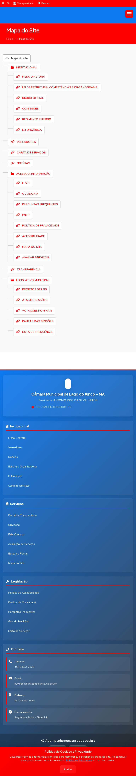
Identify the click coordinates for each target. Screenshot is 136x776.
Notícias (13, 457)
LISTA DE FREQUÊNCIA (34, 332)
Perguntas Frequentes (21, 612)
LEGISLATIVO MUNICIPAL (30, 280)
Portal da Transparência (22, 515)
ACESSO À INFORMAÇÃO (30, 174)
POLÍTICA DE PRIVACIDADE (37, 226)
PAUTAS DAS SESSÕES (34, 321)
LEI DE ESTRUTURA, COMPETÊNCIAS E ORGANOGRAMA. (57, 87)
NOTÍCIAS (20, 163)
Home (9, 39)
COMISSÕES (27, 109)
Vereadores (15, 447)
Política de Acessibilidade (23, 593)
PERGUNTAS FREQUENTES (37, 204)
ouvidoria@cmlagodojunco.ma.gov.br (35, 683)
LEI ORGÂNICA (29, 130)
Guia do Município (18, 621)
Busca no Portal (17, 553)
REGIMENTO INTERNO (33, 119)
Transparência (23, 3)
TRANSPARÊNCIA (25, 269)
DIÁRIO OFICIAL (30, 98)
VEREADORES (23, 142)
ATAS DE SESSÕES (31, 300)
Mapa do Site (16, 563)
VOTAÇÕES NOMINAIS (34, 311)
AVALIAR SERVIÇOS (32, 257)
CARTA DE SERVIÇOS (28, 153)
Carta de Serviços (19, 486)
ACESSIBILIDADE (30, 236)
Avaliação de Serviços (21, 544)
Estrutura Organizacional (22, 466)
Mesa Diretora (17, 438)
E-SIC (22, 183)
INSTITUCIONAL (24, 67)
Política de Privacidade (79, 760)
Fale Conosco (16, 534)
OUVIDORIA (27, 194)
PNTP (22, 215)
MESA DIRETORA (30, 77)
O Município (15, 476)
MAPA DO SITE (29, 247)
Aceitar (68, 769)
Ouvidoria (14, 525)
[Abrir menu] (129, 14)
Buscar (43, 3)
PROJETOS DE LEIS (31, 289)
